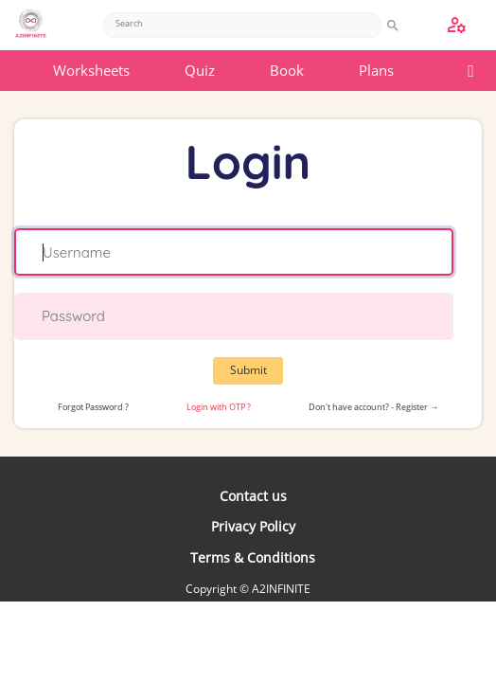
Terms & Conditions (252, 557)
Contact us (253, 496)
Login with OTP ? (218, 407)
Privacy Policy (253, 526)
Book (287, 70)
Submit (248, 369)
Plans (376, 70)
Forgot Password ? (93, 407)
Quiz (200, 70)
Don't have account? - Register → (373, 407)
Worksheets (91, 70)
